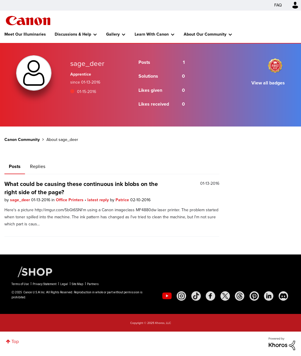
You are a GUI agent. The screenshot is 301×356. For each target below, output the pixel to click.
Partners (93, 284)
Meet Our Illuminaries (25, 34)
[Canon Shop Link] (32, 271)
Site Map (77, 284)
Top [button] (15, 341)
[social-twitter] (225, 296)
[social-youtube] (167, 296)
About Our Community (205, 34)
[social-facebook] (210, 296)
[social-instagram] (181, 296)
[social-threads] (239, 296)
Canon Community (28, 21)
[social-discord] (283, 296)
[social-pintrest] (254, 296)
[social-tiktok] (196, 296)
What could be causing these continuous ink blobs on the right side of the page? (81, 188)
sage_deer (20, 200)
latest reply (98, 200)
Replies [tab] (37, 166)
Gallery (113, 34)
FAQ (278, 5)
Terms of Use (20, 284)
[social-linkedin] (268, 296)
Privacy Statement (44, 284)
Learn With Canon (152, 34)
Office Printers (70, 200)
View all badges (268, 82)
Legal (64, 284)
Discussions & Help (73, 34)
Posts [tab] (15, 166)
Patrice (123, 200)
